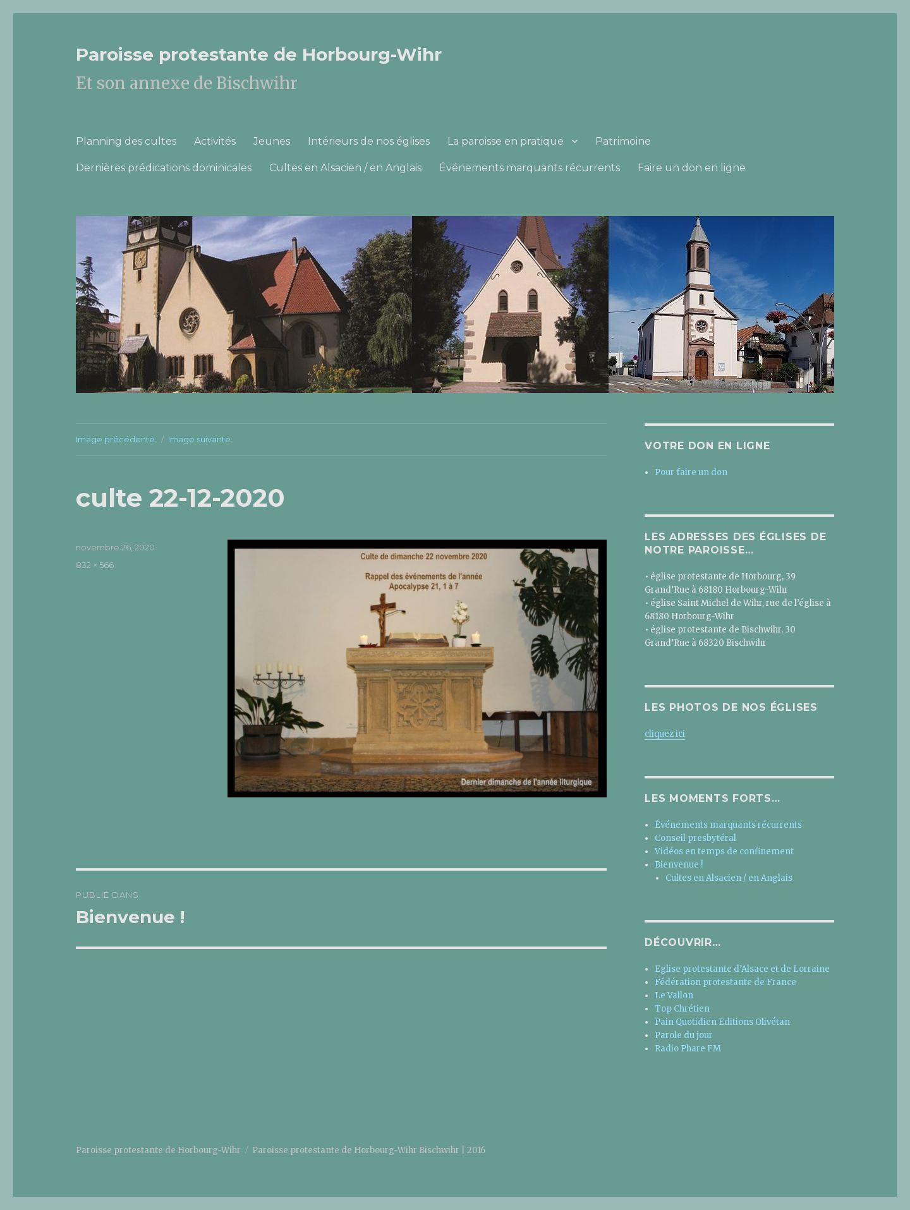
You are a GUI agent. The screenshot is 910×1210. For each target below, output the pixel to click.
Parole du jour (684, 1035)
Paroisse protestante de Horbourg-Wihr (259, 54)
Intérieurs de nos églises (369, 141)
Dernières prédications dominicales (164, 168)
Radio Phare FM (688, 1048)
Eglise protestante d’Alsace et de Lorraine (742, 969)
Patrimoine (623, 141)
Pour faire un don (691, 472)
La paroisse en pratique (505, 141)
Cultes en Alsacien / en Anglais (345, 168)
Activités (215, 141)
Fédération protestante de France (725, 982)
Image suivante (199, 439)
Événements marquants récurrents (529, 168)
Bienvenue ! (679, 864)
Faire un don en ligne (692, 168)
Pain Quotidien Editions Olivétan (722, 1022)
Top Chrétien (682, 1008)
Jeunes (271, 141)
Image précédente (115, 439)
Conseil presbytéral (695, 838)
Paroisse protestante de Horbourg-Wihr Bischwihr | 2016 (368, 1150)
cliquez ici (665, 734)
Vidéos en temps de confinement (724, 851)
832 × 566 (95, 565)
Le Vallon (674, 995)
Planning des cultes (126, 141)
